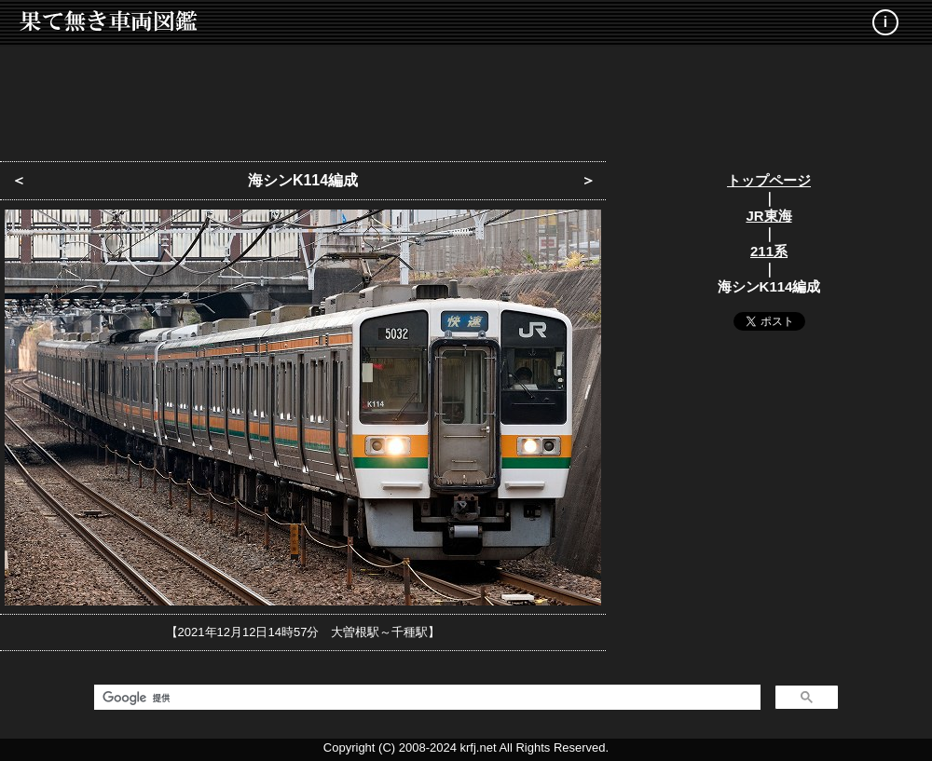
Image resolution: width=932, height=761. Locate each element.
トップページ (769, 180)
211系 (769, 251)
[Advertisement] (466, 98)
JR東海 (768, 216)
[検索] (425, 697)
